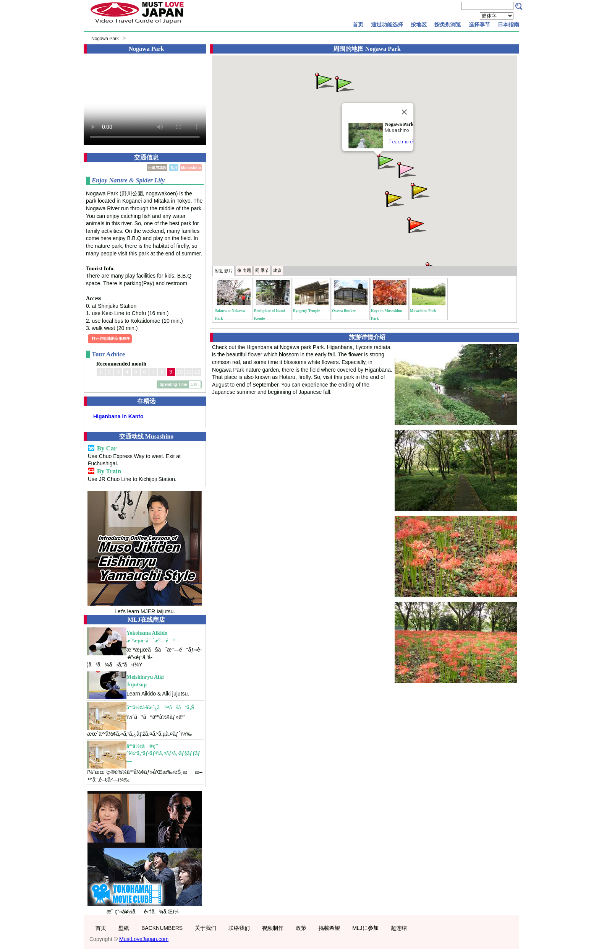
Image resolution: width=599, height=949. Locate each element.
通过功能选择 (387, 24)
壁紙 (123, 928)
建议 (277, 270)
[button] (385, 161)
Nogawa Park (105, 38)
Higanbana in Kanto (118, 416)
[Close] (404, 112)
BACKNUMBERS (162, 928)
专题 (244, 270)
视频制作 (272, 928)
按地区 (419, 24)
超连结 (399, 928)
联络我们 (239, 928)
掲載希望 (329, 928)
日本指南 (508, 24)
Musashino (191, 168)
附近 (224, 270)
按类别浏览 (447, 24)
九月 (174, 168)
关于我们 (205, 928)
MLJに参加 (365, 928)
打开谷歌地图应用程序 (111, 338)
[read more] (401, 142)
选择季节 (479, 24)
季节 (262, 270)
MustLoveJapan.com (143, 939)
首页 (358, 24)
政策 (301, 928)
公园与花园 (157, 168)
